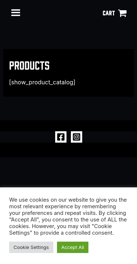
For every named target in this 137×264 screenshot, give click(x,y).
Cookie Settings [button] (31, 247)
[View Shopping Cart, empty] (114, 13)
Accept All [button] (72, 247)
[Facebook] (60, 137)
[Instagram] (76, 137)
